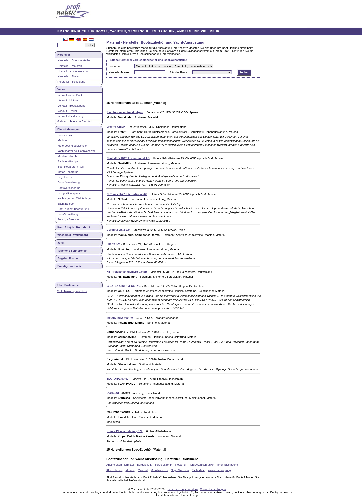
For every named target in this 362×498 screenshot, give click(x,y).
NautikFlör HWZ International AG (128, 158)
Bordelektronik (163, 464)
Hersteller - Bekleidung (71, 81)
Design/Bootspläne (69, 193)
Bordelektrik (144, 464)
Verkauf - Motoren (68, 100)
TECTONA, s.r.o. (117, 378)
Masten (129, 470)
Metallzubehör (159, 470)
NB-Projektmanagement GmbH (127, 271)
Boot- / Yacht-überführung (73, 208)
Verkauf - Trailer (67, 110)
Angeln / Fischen (68, 258)
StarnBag (113, 392)
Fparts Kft (113, 243)
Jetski (61, 242)
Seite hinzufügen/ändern (72, 291)
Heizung (180, 464)
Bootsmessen (66, 135)
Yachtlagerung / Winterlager (75, 198)
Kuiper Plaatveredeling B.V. (125, 431)
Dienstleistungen (68, 129)
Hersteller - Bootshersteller (74, 60)
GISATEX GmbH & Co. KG (124, 285)
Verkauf (62, 89)
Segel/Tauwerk (180, 470)
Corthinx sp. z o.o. (118, 229)
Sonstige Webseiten (70, 266)
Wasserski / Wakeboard (72, 234)
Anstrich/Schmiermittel (120, 464)
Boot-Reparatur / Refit (71, 166)
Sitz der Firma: (179, 72)
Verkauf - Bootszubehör (72, 105)
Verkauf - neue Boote (70, 95)
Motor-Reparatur (68, 171)
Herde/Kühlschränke (201, 464)
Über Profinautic (68, 285)
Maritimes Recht (67, 156)
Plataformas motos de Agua (125, 112)
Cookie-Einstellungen (213, 489)
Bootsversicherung (69, 187)
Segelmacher (66, 177)
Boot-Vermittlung (68, 214)
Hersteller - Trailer (68, 76)
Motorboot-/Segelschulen (73, 145)
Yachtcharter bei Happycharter (76, 150)
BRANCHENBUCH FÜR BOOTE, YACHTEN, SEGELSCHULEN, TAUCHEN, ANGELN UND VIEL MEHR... (140, 31)
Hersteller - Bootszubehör (73, 71)
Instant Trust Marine (120, 317)
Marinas (62, 140)
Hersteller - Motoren (70, 65)
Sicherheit (198, 470)
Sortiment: (115, 66)
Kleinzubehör (114, 470)
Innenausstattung (227, 464)
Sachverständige (68, 161)
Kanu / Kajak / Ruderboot (73, 227)
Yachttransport (66, 203)
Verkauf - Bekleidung (70, 116)
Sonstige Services (68, 219)
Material (143, 470)
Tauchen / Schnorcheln (72, 250)
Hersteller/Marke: (119, 72)
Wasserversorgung (219, 470)
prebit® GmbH (116, 126)
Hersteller (63, 54)
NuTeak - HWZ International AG (127, 194)
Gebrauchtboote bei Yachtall (74, 121)
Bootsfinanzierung (69, 182)
